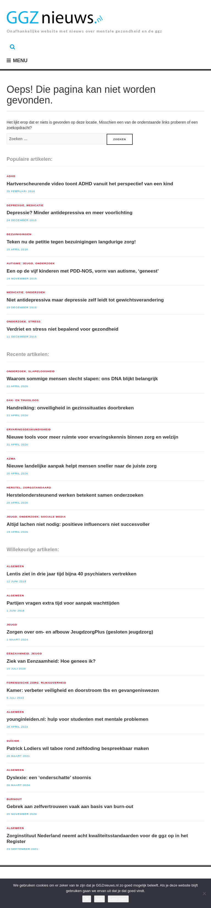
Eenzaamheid (18, 653)
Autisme (14, 263)
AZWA (11, 458)
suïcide (13, 741)
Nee (99, 899)
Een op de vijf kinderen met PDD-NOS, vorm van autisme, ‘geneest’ (83, 271)
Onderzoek (45, 263)
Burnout (14, 799)
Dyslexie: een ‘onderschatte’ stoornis (49, 777)
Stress (34, 321)
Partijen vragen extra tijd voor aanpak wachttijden (63, 603)
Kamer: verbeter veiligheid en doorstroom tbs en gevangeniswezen (83, 690)
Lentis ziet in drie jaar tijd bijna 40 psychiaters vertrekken (72, 574)
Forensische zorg (23, 682)
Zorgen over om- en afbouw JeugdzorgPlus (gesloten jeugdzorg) (80, 632)
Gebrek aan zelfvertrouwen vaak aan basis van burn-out (70, 806)
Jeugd (28, 263)
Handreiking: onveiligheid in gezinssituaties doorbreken (70, 407)
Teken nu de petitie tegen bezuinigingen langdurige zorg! (71, 241)
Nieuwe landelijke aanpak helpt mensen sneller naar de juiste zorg (82, 466)
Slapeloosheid (41, 371)
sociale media (53, 516)
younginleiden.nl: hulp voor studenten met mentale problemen (77, 719)
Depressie (15, 205)
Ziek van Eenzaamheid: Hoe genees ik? (51, 661)
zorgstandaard (37, 487)
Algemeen (15, 566)
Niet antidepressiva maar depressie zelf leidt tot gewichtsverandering (85, 300)
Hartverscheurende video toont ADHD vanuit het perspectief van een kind (90, 183)
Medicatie (34, 205)
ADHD (11, 176)
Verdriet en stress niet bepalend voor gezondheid (62, 329)
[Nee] (204, 893)
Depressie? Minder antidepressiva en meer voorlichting (69, 212)
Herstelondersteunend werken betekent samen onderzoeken (75, 495)
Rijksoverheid (53, 682)
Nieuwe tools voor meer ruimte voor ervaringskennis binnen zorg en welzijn (92, 437)
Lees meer (118, 899)
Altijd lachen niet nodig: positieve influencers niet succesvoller (78, 524)
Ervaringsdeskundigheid (29, 429)
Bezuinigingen (19, 234)
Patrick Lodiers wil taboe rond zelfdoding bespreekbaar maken (78, 748)
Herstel (14, 487)
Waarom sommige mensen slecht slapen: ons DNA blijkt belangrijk (82, 378)
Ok (86, 899)
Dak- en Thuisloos (23, 400)
